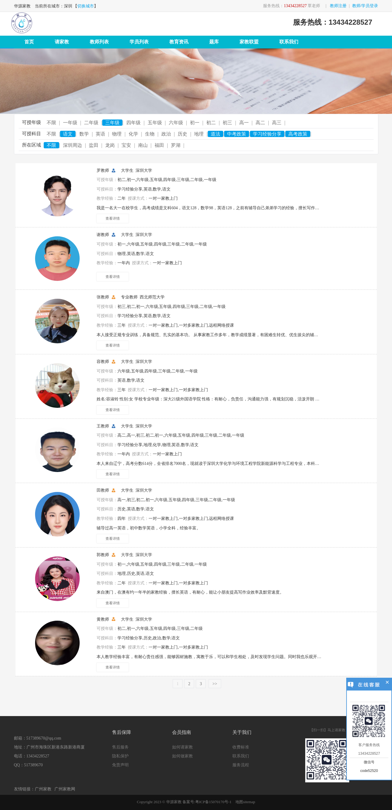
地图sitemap (245, 802)
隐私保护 (120, 756)
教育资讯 (178, 41)
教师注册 (338, 6)
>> (214, 684)
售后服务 (120, 747)
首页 (29, 41)
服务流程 (240, 765)
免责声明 (120, 765)
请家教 (62, 41)
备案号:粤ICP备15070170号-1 (207, 802)
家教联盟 (249, 41)
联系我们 (288, 41)
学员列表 (139, 41)
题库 (214, 41)
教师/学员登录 (365, 6)
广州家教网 (64, 789)
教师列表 (99, 41)
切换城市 (85, 6)
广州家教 (43, 789)
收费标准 (240, 747)
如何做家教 (182, 756)
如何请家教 (182, 747)
